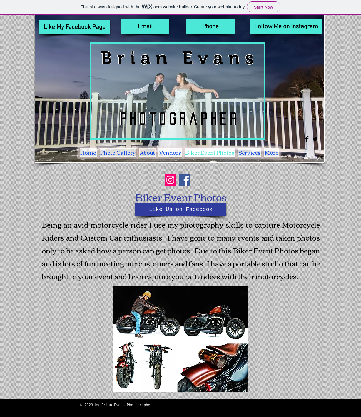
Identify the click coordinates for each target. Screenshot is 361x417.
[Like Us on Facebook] (180, 209)
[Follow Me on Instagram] (286, 26)
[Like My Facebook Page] (74, 27)
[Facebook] (184, 180)
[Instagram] (170, 180)
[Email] (145, 26)
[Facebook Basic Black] (307, 139)
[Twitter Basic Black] (315, 139)
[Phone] (210, 26)
